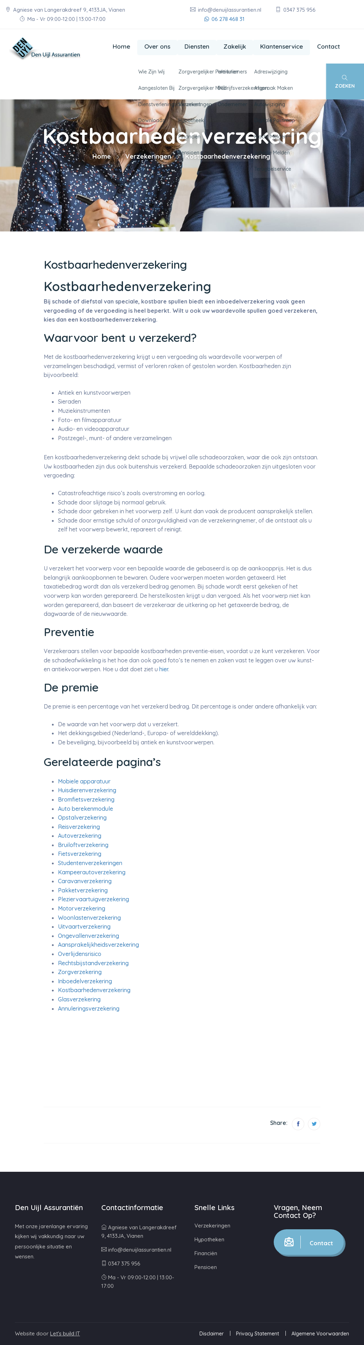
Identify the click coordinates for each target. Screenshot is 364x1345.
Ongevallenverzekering (88, 935)
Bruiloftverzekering (83, 844)
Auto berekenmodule (85, 808)
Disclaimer (211, 1333)
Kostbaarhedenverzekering (94, 990)
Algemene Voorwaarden (320, 1333)
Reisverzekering (79, 826)
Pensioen (205, 1267)
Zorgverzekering (80, 971)
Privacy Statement (257, 1333)
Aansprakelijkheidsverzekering (98, 944)
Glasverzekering (79, 999)
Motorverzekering (81, 908)
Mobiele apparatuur (84, 781)
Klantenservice (281, 46)
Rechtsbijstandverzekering (93, 963)
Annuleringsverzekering (88, 1008)
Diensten (196, 46)
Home (121, 46)
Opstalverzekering (82, 817)
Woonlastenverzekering (89, 917)
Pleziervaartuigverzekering (93, 899)
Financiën (205, 1253)
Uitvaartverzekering (84, 926)
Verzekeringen (148, 156)
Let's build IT (65, 1333)
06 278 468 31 (224, 19)
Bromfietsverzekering (86, 799)
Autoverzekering (79, 835)
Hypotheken (209, 1239)
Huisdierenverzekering (87, 790)
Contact (328, 46)
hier (163, 669)
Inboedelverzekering (85, 981)
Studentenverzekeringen (90, 862)
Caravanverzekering (85, 881)
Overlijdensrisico (79, 953)
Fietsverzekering (79, 853)
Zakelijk (235, 46)
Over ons (157, 46)
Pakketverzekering (83, 890)
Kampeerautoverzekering (91, 872)
